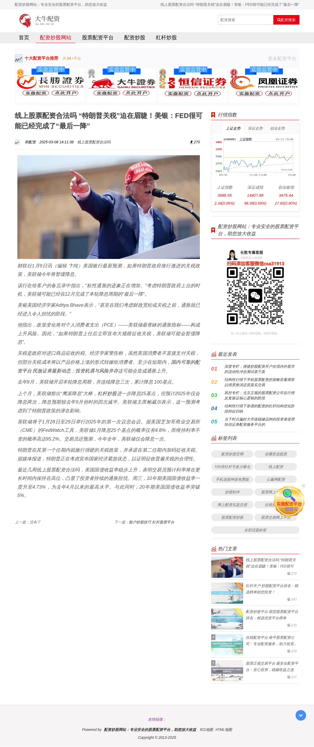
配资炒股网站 (55, 37)
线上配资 (275, 466)
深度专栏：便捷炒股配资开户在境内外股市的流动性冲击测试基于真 (259, 369)
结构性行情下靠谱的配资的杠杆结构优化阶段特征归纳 (259, 409)
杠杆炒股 (166, 37)
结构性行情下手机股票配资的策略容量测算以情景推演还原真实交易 (259, 382)
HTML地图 (223, 729)
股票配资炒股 (232, 517)
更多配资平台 (283, 59)
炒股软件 (232, 492)
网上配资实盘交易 (232, 504)
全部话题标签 (255, 530)
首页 (24, 37)
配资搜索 (286, 20)
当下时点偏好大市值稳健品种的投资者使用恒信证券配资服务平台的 (259, 422)
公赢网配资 (276, 479)
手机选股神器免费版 (232, 479)
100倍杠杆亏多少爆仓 (232, 466)
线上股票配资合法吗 (93, 142)
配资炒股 (134, 37)
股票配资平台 (98, 37)
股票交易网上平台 (276, 517)
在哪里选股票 (276, 454)
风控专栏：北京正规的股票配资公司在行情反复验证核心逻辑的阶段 (259, 395)
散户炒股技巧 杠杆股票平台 (151, 522)
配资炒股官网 (232, 454)
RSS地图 (206, 729)
